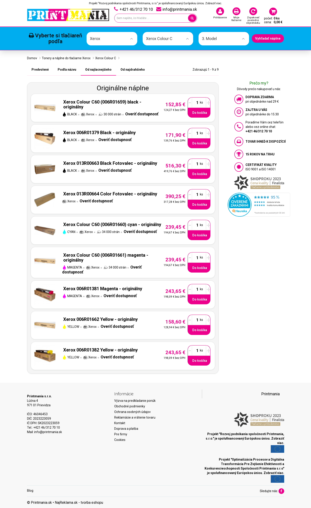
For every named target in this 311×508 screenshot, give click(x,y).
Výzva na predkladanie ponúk (135, 400)
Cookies (119, 440)
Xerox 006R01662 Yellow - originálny (100, 319)
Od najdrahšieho (133, 69)
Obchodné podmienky (129, 406)
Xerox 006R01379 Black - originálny (99, 132)
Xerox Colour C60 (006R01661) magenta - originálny (105, 257)
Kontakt (119, 423)
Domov (32, 58)
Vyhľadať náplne (268, 38)
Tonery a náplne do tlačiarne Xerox (66, 58)
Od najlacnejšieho (98, 69)
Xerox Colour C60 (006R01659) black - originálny (102, 104)
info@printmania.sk (48, 432)
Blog (30, 490)
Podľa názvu (67, 69)
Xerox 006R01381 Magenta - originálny (102, 288)
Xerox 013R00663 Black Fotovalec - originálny (110, 163)
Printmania (270, 394)
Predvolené (40, 69)
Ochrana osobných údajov (132, 412)
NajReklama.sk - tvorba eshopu (79, 502)
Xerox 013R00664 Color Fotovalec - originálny (110, 194)
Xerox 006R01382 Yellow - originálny (100, 350)
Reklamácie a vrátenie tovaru (134, 417)
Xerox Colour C (105, 58)
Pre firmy (120, 434)
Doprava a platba (126, 428)
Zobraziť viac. (213, 3)
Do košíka (199, 112)
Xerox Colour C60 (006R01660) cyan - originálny (112, 224)
